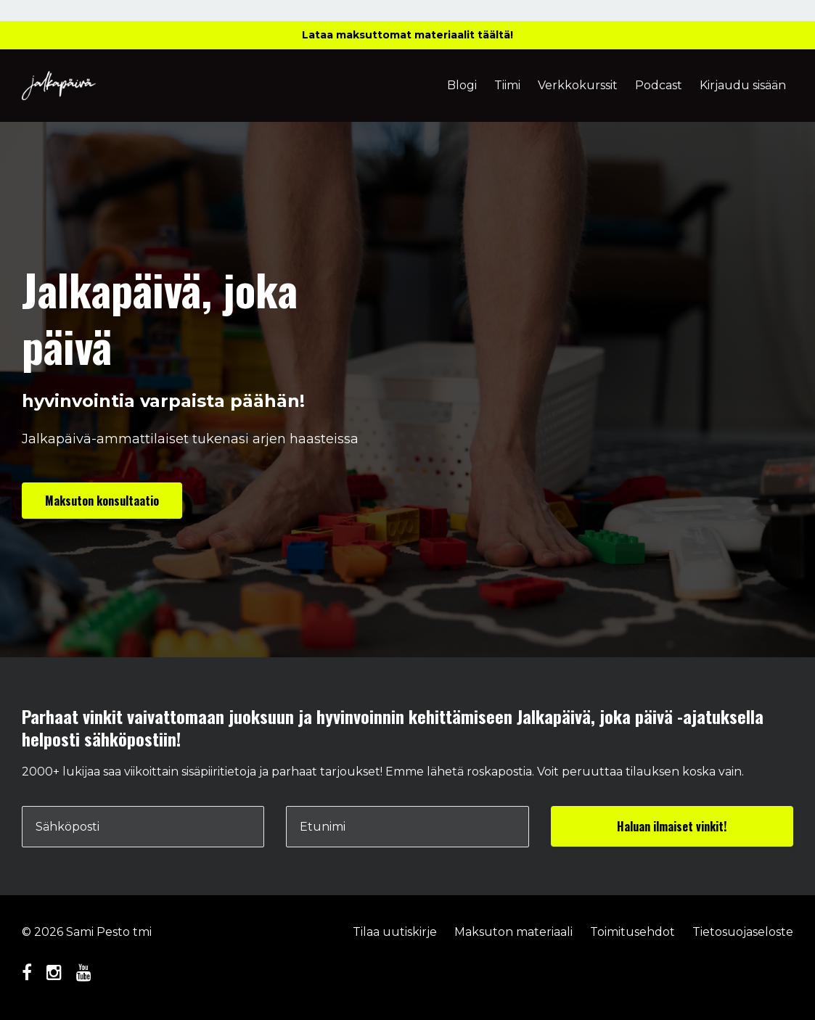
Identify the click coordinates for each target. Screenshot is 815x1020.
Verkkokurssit (578, 85)
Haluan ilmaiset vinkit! (671, 826)
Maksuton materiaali (513, 932)
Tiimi (507, 85)
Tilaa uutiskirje (395, 932)
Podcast (658, 85)
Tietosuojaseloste (742, 932)
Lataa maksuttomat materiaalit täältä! (407, 34)
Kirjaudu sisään (743, 85)
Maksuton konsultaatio (102, 500)
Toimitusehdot (632, 932)
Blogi (462, 85)
